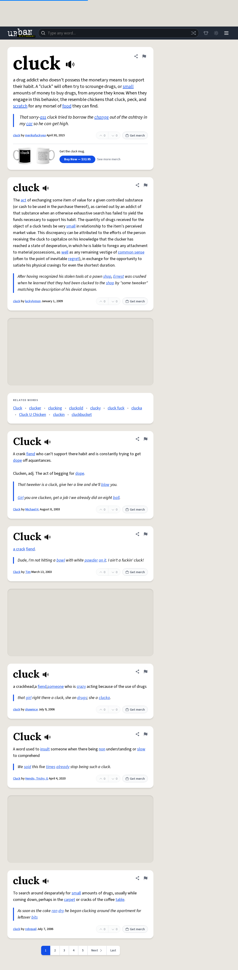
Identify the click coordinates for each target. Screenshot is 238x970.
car (29, 123)
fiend (30, 454)
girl (28, 698)
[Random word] (193, 33)
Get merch (135, 135)
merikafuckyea (35, 135)
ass (43, 117)
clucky (95, 408)
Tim (28, 572)
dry (61, 911)
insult (45, 749)
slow (141, 749)
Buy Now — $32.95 (77, 159)
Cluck (17, 408)
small (128, 86)
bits (34, 917)
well (64, 252)
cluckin (59, 415)
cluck (16, 135)
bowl (60, 560)
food (66, 106)
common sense (131, 252)
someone (55, 686)
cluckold (76, 408)
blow (105, 485)
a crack (19, 549)
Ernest (118, 276)
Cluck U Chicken (32, 415)
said (27, 767)
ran (54, 911)
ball (116, 498)
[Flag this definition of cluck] (144, 56)
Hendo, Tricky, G (36, 778)
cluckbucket (82, 415)
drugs (82, 698)
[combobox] (118, 33)
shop (107, 276)
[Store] (206, 33)
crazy (81, 686)
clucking (55, 408)
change (101, 117)
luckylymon (33, 301)
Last (113, 950)
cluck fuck (116, 408)
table (120, 900)
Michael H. (32, 509)
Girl (20, 498)
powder (91, 560)
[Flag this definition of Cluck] (145, 439)
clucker (35, 408)
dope (17, 460)
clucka (136, 408)
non (102, 749)
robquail (30, 929)
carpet (69, 900)
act (23, 200)
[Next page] (97, 950)
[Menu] (226, 33)
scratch (20, 106)
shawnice (31, 709)
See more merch (108, 159)
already (62, 767)
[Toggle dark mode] (216, 33)
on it (102, 560)
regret (73, 259)
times (50, 767)
